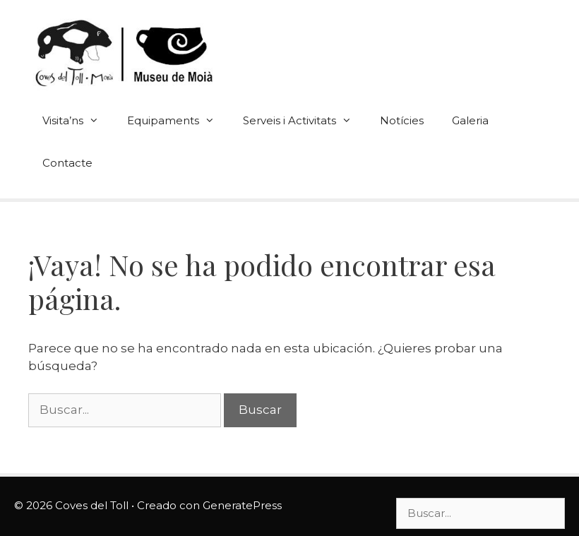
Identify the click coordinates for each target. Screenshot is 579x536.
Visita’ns (77, 121)
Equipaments (178, 121)
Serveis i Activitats (304, 121)
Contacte (67, 162)
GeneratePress (242, 505)
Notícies (402, 120)
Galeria (470, 120)
